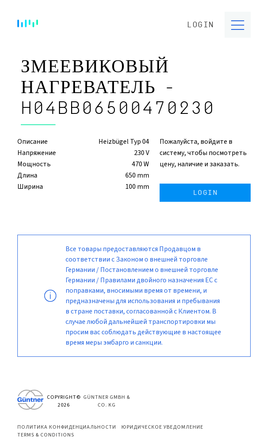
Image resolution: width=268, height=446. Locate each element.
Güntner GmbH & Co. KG (106, 401)
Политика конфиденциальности (66, 427)
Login (200, 24)
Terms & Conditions (45, 435)
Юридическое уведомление (162, 427)
